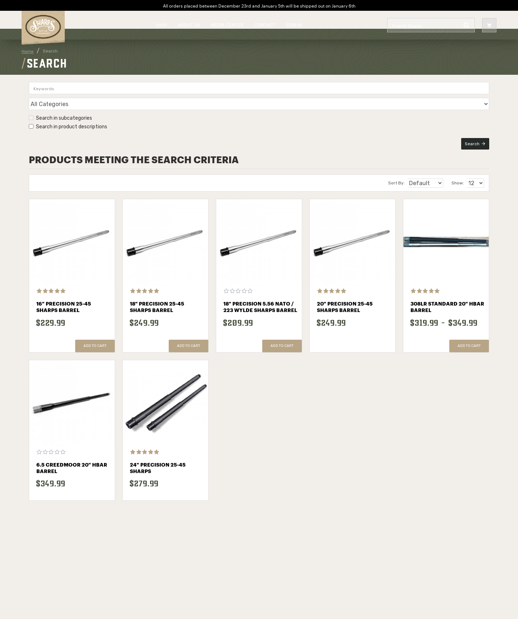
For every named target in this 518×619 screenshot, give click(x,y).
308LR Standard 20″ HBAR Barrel (447, 298)
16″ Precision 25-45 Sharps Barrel (63, 298)
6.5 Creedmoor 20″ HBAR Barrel (71, 460)
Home (27, 51)
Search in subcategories (60, 102)
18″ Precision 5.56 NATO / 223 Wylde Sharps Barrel (260, 298)
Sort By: (390, 174)
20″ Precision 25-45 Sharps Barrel (345, 298)
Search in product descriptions (68, 111)
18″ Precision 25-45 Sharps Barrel (157, 298)
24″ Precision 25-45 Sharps (158, 460)
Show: (460, 174)
